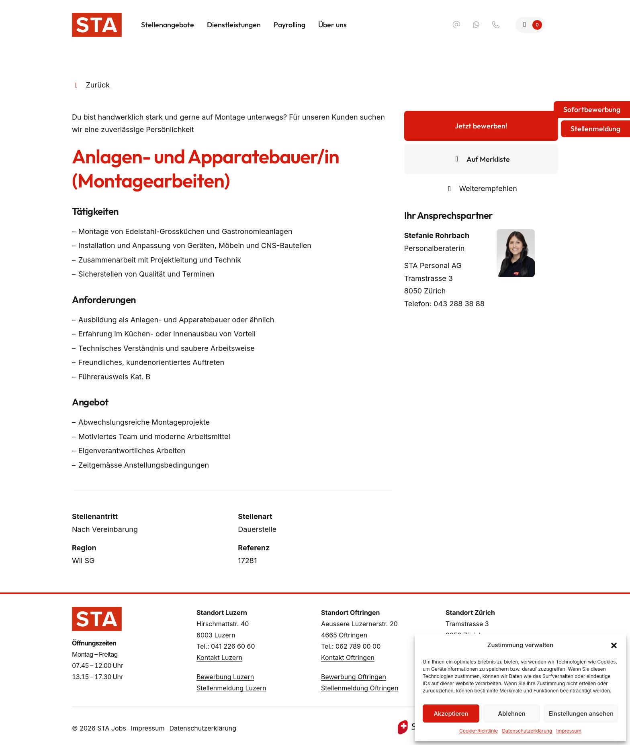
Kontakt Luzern (219, 657)
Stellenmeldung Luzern (231, 688)
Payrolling (289, 24)
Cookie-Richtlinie (478, 731)
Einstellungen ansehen (581, 713)
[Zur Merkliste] (530, 25)
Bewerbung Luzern (225, 677)
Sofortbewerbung (591, 109)
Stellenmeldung (595, 128)
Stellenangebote (167, 24)
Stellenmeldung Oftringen (359, 688)
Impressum (568, 731)
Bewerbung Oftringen (353, 677)
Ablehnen (512, 713)
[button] (614, 645)
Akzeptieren (451, 713)
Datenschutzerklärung (527, 731)
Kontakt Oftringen (347, 657)
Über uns (332, 24)
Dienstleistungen (234, 24)
